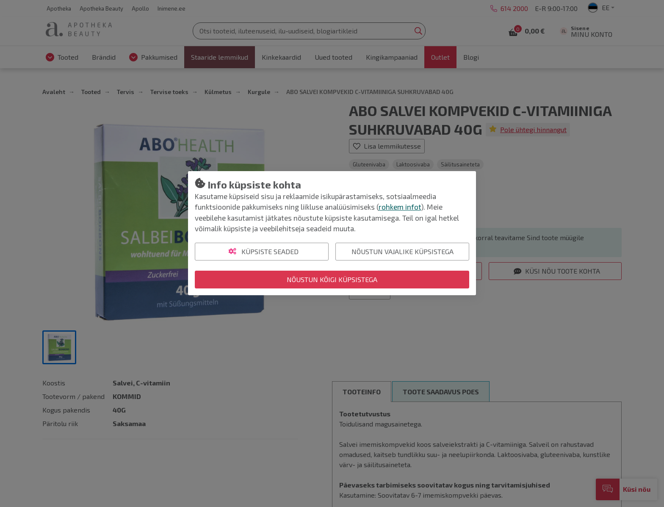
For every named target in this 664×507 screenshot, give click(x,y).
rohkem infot (400, 206)
